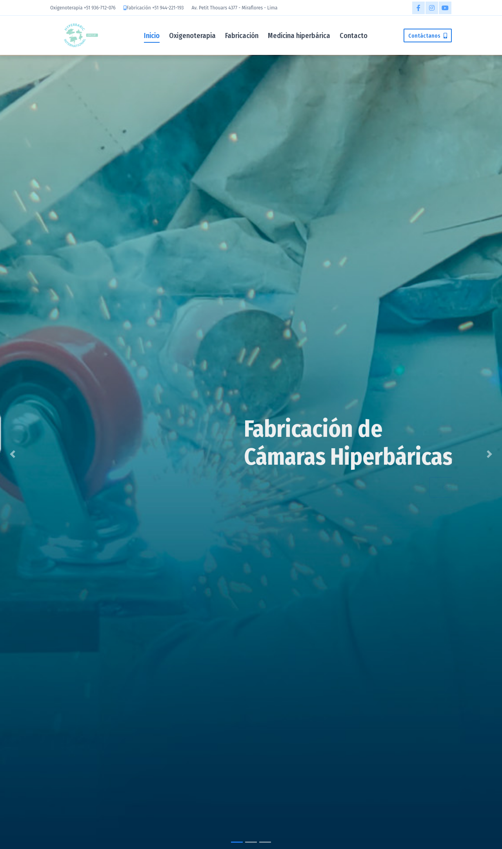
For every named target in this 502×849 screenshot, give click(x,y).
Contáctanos (427, 36)
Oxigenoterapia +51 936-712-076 (83, 8)
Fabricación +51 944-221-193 (155, 8)
